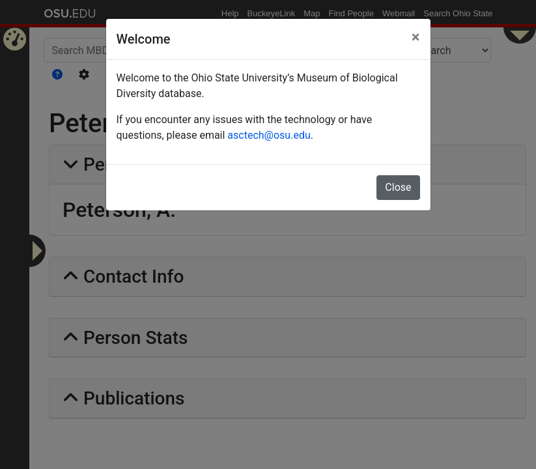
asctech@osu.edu (268, 135)
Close (398, 187)
